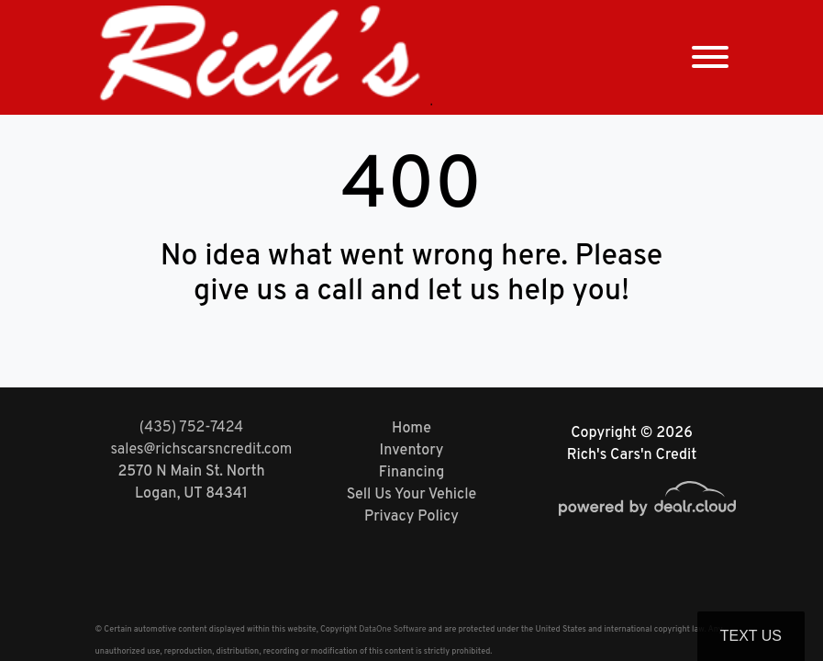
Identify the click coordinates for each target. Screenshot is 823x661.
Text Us (751, 636)
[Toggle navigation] (710, 57)
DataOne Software (392, 629)
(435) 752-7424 (191, 428)
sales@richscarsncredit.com (202, 450)
